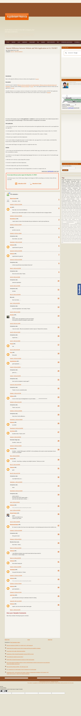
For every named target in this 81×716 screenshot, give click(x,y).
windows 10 (75, 219)
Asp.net (12, 51)
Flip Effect (77, 211)
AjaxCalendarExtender (68, 223)
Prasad (11, 343)
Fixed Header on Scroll (66, 204)
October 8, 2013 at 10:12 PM (15, 402)
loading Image (77, 201)
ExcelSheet (64, 190)
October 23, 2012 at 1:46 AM (15, 233)
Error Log (77, 228)
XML (71, 192)
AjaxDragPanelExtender (66, 224)
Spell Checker (73, 235)
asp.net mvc (70, 182)
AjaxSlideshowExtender (66, 226)
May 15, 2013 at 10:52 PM (15, 294)
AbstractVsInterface (65, 220)
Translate (70, 106)
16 (58, 336)
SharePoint (77, 190)
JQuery (43, 42)
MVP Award (68, 231)
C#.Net (74, 179)
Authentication (65, 189)
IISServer (70, 188)
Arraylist (71, 226)
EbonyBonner (13, 218)
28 (58, 441)
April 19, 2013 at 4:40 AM (15, 277)
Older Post (50, 639)
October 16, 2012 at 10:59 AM (16, 215)
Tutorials (77, 42)
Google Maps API (65, 194)
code (71, 238)
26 (58, 423)
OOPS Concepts (51, 42)
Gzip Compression (67, 230)
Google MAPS (71, 186)
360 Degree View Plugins (67, 209)
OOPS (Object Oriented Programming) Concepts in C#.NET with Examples (20, 659)
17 (58, 344)
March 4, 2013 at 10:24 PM (15, 268)
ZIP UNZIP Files (67, 208)
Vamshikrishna (13, 361)
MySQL (68, 212)
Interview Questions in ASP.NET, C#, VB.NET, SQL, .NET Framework (20, 645)
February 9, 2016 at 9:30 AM (15, 539)
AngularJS (69, 185)
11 (58, 289)
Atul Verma (12, 431)
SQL (38, 42)
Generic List (72, 204)
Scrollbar (63, 235)
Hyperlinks (72, 230)
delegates (76, 238)
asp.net (37, 79)
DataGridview (73, 197)
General (78, 179)
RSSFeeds (64, 234)
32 (58, 477)
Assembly (75, 226)
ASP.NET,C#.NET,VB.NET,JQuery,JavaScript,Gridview (19, 31)
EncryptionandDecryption (67, 200)
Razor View (77, 196)
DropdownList (64, 185)
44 (58, 587)
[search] (74, 53)
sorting (70, 219)
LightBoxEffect (75, 200)
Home (7, 42)
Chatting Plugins (65, 227)
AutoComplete (65, 186)
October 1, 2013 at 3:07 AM (15, 393)
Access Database (75, 205)
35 (58, 506)
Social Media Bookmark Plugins (67, 216)
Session (66, 235)
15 (58, 327)
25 (58, 414)
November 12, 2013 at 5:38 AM (16, 419)
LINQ (63, 212)
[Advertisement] (47, 16)
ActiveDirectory (70, 220)
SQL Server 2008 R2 (71, 215)
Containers (75, 227)
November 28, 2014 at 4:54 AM (16, 490)
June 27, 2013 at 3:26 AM (15, 340)
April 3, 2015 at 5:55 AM (14, 502)
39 (58, 543)
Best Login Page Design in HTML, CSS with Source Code (17, 666)
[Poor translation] (5, 691)
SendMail (75, 192)
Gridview (24, 42)
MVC (58, 42)
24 (58, 406)
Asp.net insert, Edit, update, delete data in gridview (16, 651)
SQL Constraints (65, 215)
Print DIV (74, 232)
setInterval (78, 208)
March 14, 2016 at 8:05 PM (15, 558)
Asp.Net (13, 42)
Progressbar (72, 196)
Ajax (19, 42)
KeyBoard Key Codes (66, 207)
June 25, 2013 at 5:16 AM (15, 332)
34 (58, 494)
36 (58, 514)
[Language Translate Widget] (69, 104)
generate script (66, 239)
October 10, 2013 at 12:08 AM (16, 410)
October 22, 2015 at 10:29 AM (16, 530)
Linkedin (65, 212)
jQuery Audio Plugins (73, 239)
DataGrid (68, 228)
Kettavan (12, 396)
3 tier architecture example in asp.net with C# (15, 656)
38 (58, 534)
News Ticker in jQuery (73, 212)
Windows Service (71, 201)
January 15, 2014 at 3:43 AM (15, 445)
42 (58, 570)
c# (75, 182)
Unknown (12, 244)
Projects (77, 232)
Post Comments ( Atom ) (15, 642)
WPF (66, 238)
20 (58, 371)
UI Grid (63, 208)
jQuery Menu (69, 205)
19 (58, 362)
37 (58, 525)
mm (11, 207)
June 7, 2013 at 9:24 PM (15, 303)
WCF (66, 196)
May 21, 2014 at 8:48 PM (15, 464)
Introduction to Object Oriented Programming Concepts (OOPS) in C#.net (20, 654)
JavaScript (32, 42)
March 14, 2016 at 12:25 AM (15, 548)
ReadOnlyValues (77, 234)
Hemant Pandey (13, 513)
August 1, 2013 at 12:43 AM (15, 358)
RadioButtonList (65, 201)
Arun (11, 352)
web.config (64, 197)
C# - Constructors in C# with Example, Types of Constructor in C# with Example (21, 669)
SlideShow (76, 194)
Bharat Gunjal (13, 198)
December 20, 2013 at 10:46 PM (16, 428)
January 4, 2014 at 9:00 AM (15, 437)
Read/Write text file (70, 234)
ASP (74, 209)
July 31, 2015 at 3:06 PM (15, 521)
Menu (68, 196)
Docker (71, 228)
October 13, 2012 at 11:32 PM (16, 204)
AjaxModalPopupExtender (76, 193)
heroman (12, 314)
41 (58, 562)
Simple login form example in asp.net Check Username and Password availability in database (23, 648)
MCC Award (64, 231)
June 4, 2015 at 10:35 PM (15, 510)
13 (58, 307)
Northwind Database (75, 231)
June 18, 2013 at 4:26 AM (15, 312)
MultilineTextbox (76, 207)
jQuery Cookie (73, 208)
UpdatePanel (68, 193)
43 (58, 579)
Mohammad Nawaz (14, 524)
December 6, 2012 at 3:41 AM (16, 242)
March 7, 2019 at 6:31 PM (15, 609)
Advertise (75, 220)
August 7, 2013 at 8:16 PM (15, 375)
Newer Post (7, 639)
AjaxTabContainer (65, 211)
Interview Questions (66, 42)
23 (58, 397)
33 (58, 486)
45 (58, 596)
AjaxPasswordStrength (74, 224)
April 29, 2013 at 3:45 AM (15, 285)
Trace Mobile (10, 45)
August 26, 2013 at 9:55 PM (15, 384)
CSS (75, 186)
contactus (73, 238)
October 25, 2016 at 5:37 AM (15, 592)
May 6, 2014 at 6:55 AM (14, 455)
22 (58, 388)
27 (58, 432)
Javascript (74, 181)
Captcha (73, 211)
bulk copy (68, 238)
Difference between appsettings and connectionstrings (28, 85)
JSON (73, 185)
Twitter (65, 205)
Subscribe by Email (35, 183)
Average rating (70, 211)
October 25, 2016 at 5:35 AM (15, 583)
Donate (73, 228)
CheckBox (71, 189)
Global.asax (77, 204)
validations (77, 185)
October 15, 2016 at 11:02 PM (16, 575)
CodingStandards (71, 227)
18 (58, 353)
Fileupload (77, 184)
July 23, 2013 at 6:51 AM (15, 349)
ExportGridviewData (66, 192)
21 (58, 379)
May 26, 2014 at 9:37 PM (15, 473)
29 (58, 449)
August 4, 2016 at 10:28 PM (15, 566)
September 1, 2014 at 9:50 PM (16, 482)
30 (58, 459)
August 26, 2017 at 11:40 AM (16, 601)
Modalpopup (76, 188)
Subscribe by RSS (20, 184)
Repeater (78, 197)
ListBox (71, 207)
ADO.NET (68, 197)
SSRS (63, 205)
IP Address (75, 230)
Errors (63, 184)
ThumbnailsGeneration (77, 216)
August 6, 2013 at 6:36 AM (15, 367)
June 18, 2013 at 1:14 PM (15, 323)
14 (58, 316)
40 (58, 551)
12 (58, 298)
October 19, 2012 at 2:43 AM (15, 224)
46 (58, 605)
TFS (76, 235)
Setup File (69, 235)
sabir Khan (12, 595)
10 (58, 281)
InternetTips (71, 194)
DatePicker (78, 186)
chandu (11, 458)
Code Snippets (66, 181)
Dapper (65, 228)
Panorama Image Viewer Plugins (67, 232)
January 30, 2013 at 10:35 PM (16, 250)
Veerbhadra (12, 569)
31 (58, 468)
